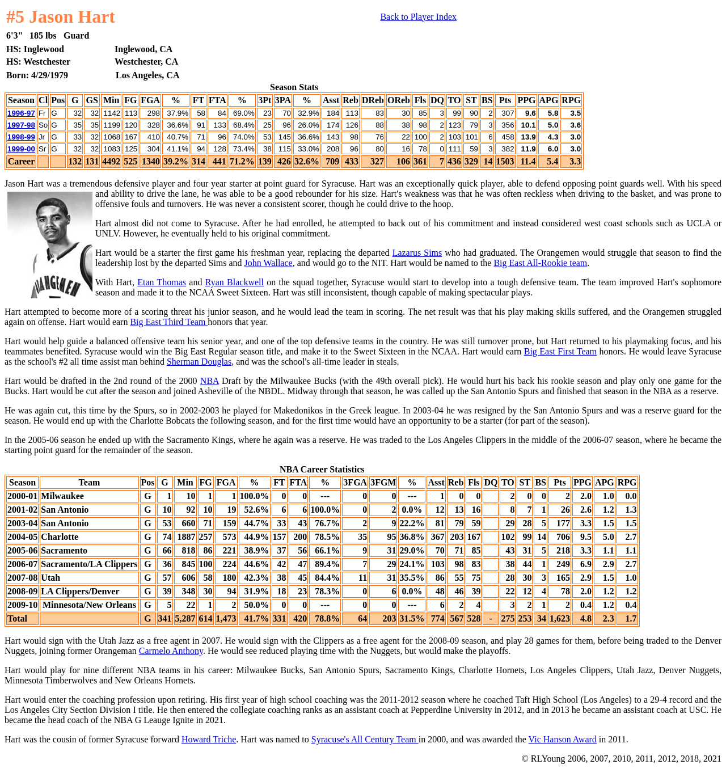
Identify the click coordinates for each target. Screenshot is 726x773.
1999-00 (21, 149)
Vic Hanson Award (563, 739)
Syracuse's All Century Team (365, 739)
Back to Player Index (418, 17)
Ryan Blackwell (234, 282)
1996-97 (21, 113)
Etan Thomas (161, 282)
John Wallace (268, 263)
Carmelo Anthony (171, 651)
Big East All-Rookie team (540, 263)
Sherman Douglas (199, 361)
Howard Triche (209, 739)
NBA (209, 381)
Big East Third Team (169, 322)
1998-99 (21, 137)
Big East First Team (560, 351)
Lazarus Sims (417, 252)
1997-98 (21, 125)
